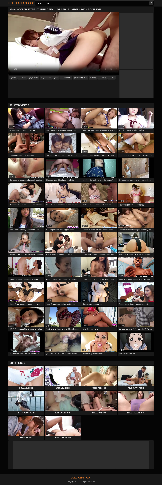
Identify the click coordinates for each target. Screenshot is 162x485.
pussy (104, 77)
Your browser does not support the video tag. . (63, 43)
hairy (94, 77)
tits (113, 77)
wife (14, 77)
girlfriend (34, 77)
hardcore (67, 77)
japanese (47, 77)
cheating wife (81, 77)
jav (57, 77)
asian (24, 77)
